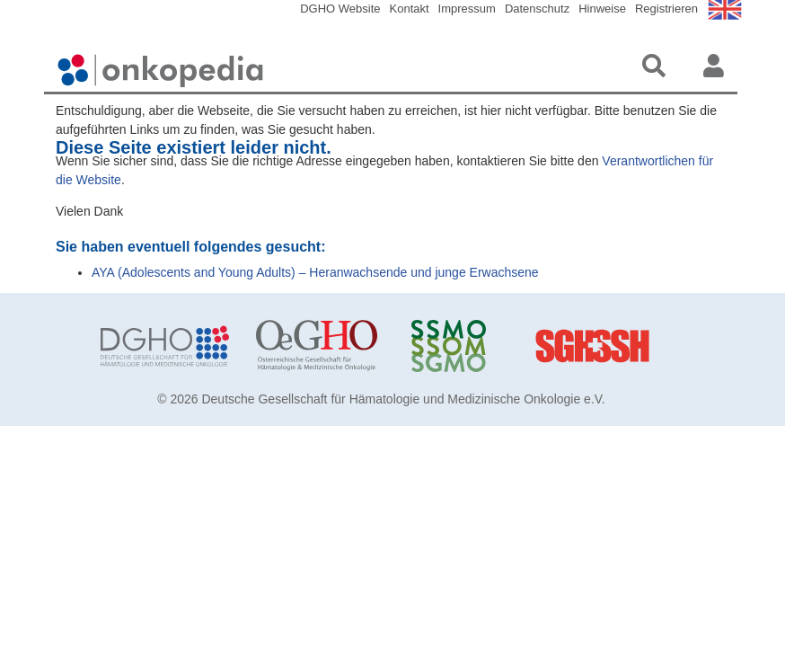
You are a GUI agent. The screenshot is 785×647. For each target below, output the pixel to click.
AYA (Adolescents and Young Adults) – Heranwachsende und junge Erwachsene (315, 272)
